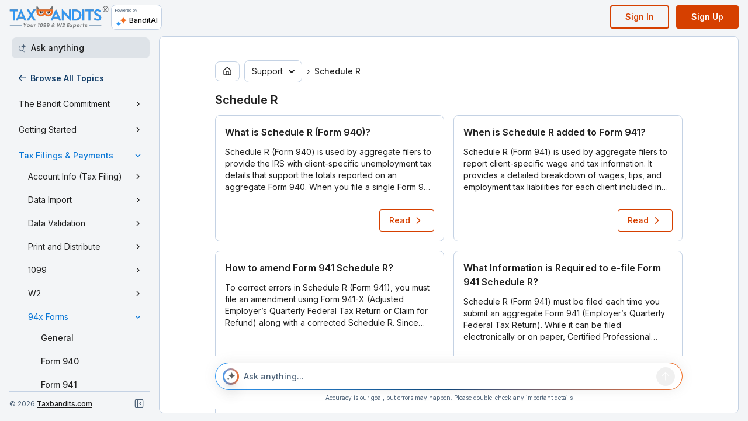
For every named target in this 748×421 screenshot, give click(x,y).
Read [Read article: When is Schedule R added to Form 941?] (645, 220)
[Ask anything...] (448, 376)
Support (273, 71)
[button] (329, 178)
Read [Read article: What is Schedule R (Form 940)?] (406, 220)
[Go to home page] (227, 71)
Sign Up (707, 17)
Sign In (639, 17)
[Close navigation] (139, 403)
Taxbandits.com (64, 403)
